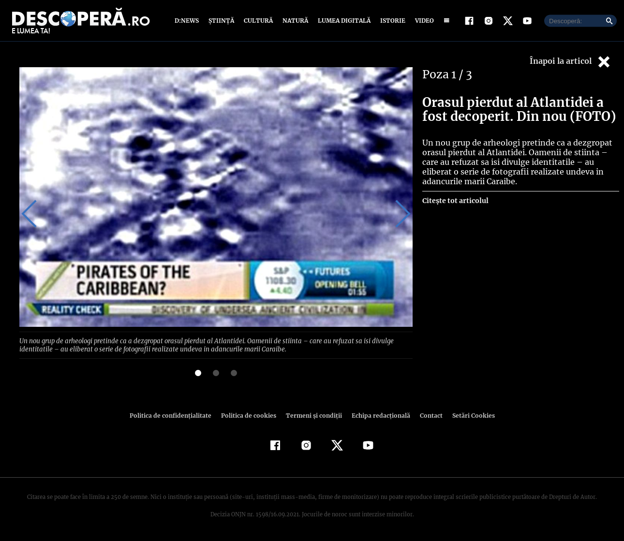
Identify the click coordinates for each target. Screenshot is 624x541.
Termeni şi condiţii (312, 414)
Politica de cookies (249, 414)
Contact (427, 414)
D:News (188, 20)
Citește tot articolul (455, 200)
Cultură (258, 20)
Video (422, 20)
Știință (221, 20)
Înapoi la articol (570, 61)
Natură (294, 20)
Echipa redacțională (377, 414)
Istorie (390, 20)
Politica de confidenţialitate (174, 414)
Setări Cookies (468, 414)
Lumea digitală (342, 20)
